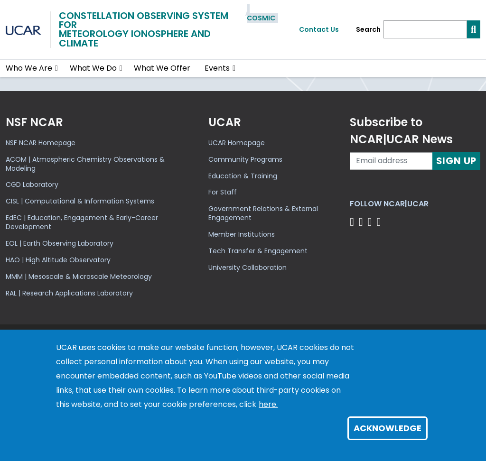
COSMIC (261, 18)
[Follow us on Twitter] (362, 222)
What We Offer (162, 68)
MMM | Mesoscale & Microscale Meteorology (79, 276)
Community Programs (245, 159)
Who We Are (29, 68)
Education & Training (242, 176)
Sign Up (456, 160)
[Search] (425, 29)
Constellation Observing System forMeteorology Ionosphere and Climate (143, 29)
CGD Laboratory (32, 184)
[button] (56, 68)
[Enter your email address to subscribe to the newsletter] (391, 161)
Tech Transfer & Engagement (258, 251)
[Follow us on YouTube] (380, 222)
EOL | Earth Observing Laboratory (59, 243)
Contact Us (319, 29)
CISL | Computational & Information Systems (80, 201)
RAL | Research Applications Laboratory (69, 293)
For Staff (222, 192)
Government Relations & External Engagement (263, 213)
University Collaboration (247, 267)
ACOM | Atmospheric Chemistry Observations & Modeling (85, 164)
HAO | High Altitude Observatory (58, 260)
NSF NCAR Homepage (40, 143)
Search (368, 29)
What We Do (93, 68)
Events (217, 68)
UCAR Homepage (236, 143)
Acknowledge (387, 428)
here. (268, 404)
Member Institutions (241, 234)
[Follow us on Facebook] (353, 222)
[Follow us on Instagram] (371, 222)
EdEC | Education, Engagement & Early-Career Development (82, 222)
